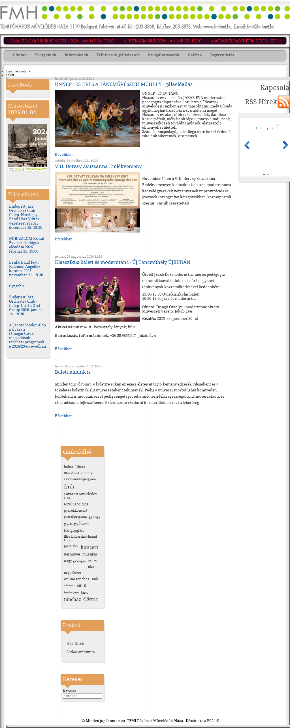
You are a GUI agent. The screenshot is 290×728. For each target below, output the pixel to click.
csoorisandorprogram (80, 479)
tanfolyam (71, 592)
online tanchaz (76, 579)
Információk (76, 55)
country (87, 473)
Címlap (20, 55)
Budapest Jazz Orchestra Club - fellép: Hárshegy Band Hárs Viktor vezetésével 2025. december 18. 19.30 (25, 217)
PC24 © (213, 721)
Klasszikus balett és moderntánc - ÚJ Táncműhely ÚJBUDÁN (122, 262)
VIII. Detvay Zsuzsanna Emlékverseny (98, 166)
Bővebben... (65, 154)
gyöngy (95, 517)
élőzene (90, 599)
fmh (69, 486)
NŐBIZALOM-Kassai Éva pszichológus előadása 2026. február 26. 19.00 (26, 244)
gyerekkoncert (75, 510)
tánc (84, 593)
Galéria (195, 55)
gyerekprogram (75, 516)
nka (91, 567)
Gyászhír (16, 286)
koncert (89, 547)
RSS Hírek (75, 643)
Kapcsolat (270, 88)
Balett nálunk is (73, 372)
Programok (45, 55)
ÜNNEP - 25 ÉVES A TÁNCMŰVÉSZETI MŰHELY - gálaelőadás (124, 84)
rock (95, 579)
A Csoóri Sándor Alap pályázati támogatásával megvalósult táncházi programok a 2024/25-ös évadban (27, 335)
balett (68, 467)
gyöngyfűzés (76, 523)
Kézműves (72, 554)
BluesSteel (71, 473)
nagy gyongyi (75, 561)
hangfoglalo (74, 530)
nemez (93, 560)
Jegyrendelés (222, 55)
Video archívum (81, 652)
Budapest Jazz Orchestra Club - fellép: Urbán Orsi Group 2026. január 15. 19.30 (25, 305)
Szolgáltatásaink (163, 55)
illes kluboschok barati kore (80, 538)
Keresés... (71, 691)
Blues (80, 467)
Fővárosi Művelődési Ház (80, 496)
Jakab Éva (71, 546)
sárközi (69, 585)
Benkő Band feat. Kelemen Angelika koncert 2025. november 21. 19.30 (26, 268)
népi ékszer (72, 573)
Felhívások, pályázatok (118, 55)
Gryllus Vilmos (76, 504)
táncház (72, 599)
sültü (81, 585)
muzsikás (89, 554)
